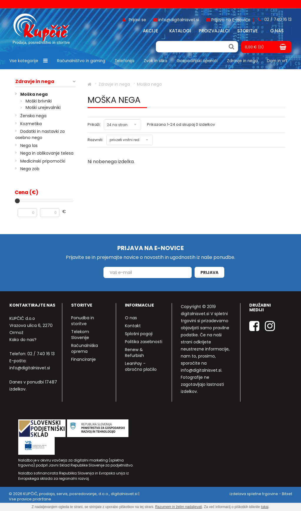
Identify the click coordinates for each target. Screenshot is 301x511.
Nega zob (29, 169)
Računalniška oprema (84, 348)
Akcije (150, 31)
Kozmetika (31, 124)
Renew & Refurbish (134, 352)
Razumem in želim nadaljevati (178, 507)
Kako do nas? (22, 340)
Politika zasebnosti (143, 342)
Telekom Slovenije (80, 334)
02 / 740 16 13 (41, 354)
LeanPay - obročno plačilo (141, 366)
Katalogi (180, 31)
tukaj (264, 507)
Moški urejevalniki (43, 107)
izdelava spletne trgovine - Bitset (261, 494)
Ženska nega (33, 116)
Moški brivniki (39, 101)
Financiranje (83, 359)
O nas (277, 31)
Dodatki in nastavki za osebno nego (40, 134)
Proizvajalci (214, 31)
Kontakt (133, 326)
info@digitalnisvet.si (29, 368)
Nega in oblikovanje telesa (46, 153)
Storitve (247, 31)
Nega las (29, 145)
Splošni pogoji (139, 334)
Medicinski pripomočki (42, 161)
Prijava (209, 272)
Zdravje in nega (34, 81)
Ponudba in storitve (82, 321)
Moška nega (34, 94)
